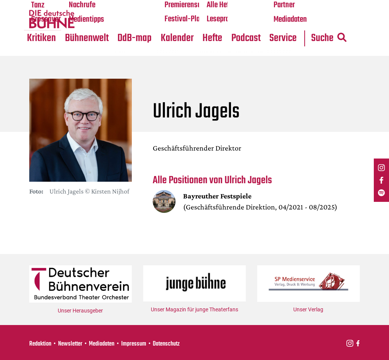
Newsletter (70, 344)
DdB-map (135, 38)
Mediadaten (291, 19)
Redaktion (40, 344)
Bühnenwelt (87, 38)
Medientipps (86, 19)
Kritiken (41, 38)
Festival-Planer (187, 19)
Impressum (133, 344)
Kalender (177, 38)
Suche (331, 38)
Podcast (247, 38)
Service (284, 38)
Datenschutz (166, 344)
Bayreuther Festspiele (217, 196)
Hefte (213, 38)
